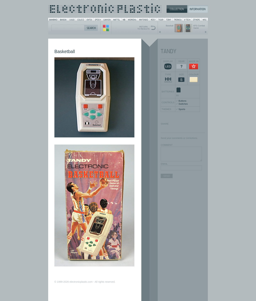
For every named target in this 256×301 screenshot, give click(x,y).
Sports (181, 109)
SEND (166, 176)
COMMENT (167, 145)
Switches (183, 104)
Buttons (182, 101)
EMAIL (164, 164)
